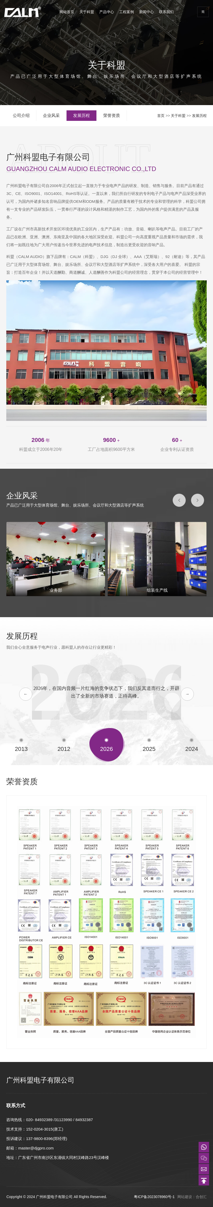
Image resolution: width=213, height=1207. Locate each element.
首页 (161, 116)
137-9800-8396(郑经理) (46, 1138)
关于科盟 (86, 12)
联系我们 (166, 12)
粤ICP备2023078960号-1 (155, 1197)
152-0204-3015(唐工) (44, 1129)
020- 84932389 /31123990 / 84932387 (59, 1119)
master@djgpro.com (35, 1148)
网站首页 (66, 12)
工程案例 (126, 12)
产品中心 (106, 12)
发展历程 (199, 116)
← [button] (26, 694)
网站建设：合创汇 (192, 1197)
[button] (179, 500)
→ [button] (187, 694)
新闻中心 (146, 12)
